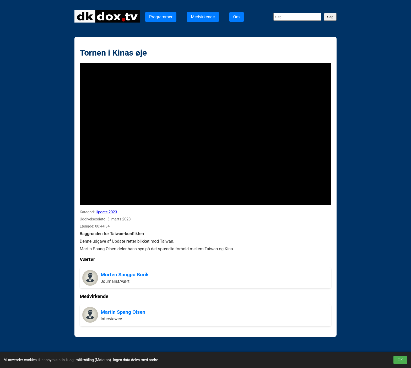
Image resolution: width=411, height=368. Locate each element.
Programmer (160, 16)
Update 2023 (106, 212)
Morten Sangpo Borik (125, 275)
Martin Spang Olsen (123, 312)
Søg (330, 17)
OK (400, 360)
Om (236, 16)
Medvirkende (203, 16)
